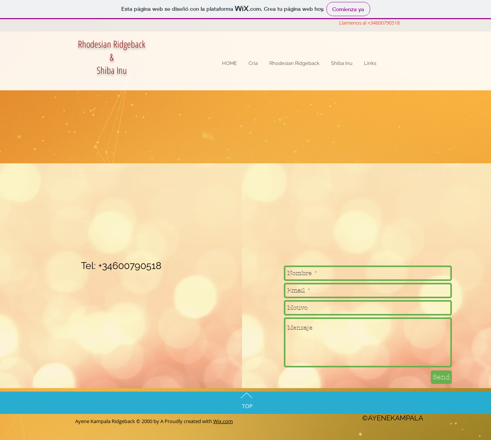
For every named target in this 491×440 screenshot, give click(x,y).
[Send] (441, 377)
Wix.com (223, 421)
